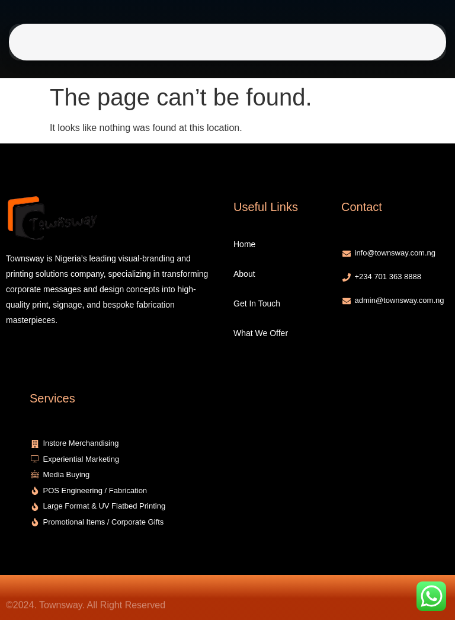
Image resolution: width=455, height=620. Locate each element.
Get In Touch (216, 42)
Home (138, 42)
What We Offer (278, 42)
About (171, 42)
